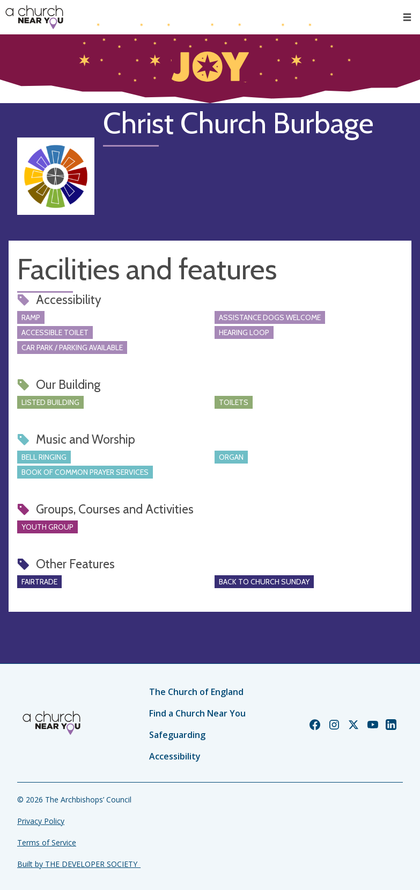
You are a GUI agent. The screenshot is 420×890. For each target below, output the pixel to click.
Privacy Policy (40, 821)
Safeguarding (177, 735)
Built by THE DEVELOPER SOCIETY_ (79, 864)
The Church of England (196, 692)
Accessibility (175, 756)
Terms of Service (46, 842)
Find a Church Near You (197, 713)
